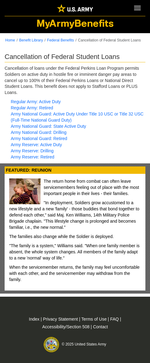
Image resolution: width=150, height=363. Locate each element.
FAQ (115, 319)
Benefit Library (31, 40)
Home (10, 40)
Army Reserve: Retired (32, 156)
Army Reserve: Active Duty (36, 144)
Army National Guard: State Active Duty (48, 126)
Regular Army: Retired (32, 107)
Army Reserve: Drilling (32, 150)
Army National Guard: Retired (39, 138)
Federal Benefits (60, 40)
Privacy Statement (61, 319)
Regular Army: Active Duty (36, 101)
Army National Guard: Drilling (38, 132)
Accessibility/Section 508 (66, 326)
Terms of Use (94, 319)
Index (35, 319)
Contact (100, 326)
